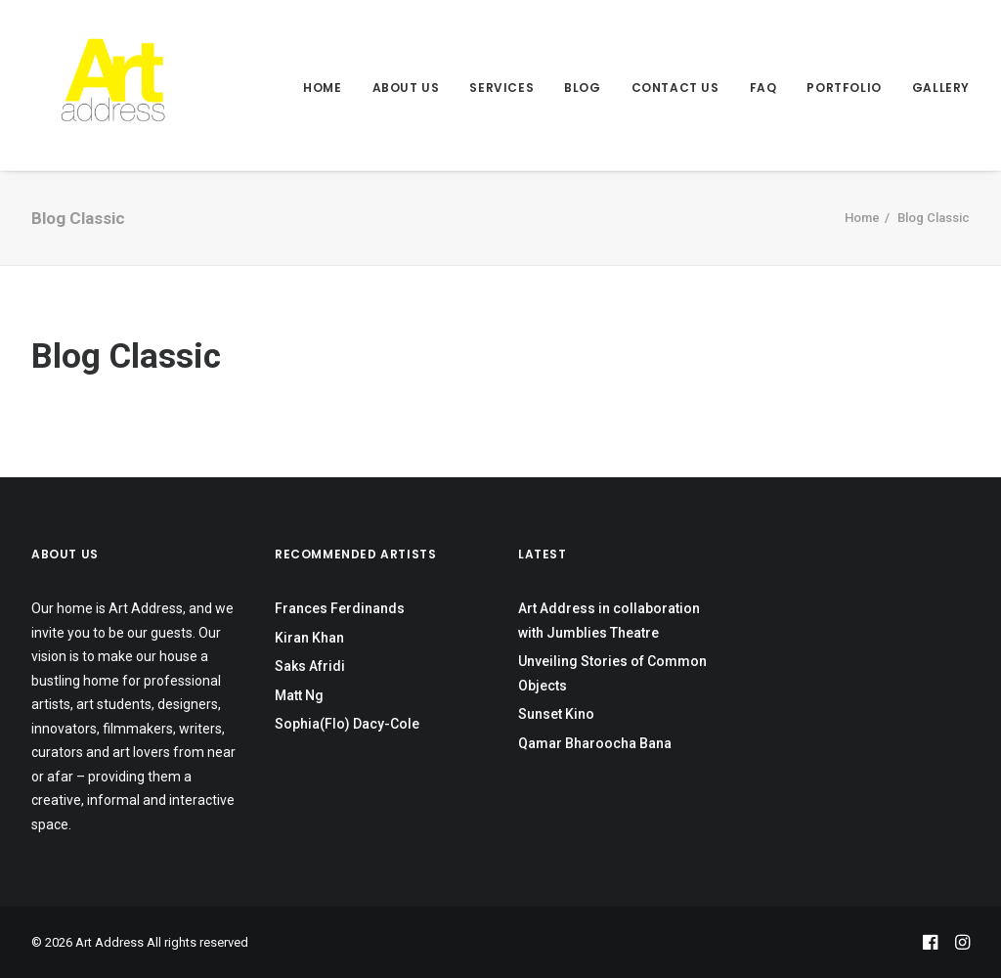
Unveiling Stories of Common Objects (612, 673)
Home (322, 87)
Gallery (941, 87)
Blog (582, 87)
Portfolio (843, 87)
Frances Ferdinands (340, 608)
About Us (406, 87)
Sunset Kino (556, 714)
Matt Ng (299, 695)
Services (501, 87)
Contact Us (675, 87)
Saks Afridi (310, 666)
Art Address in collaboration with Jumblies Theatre (609, 620)
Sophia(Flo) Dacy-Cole (347, 724)
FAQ (763, 87)
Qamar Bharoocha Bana (595, 743)
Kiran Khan (309, 637)
